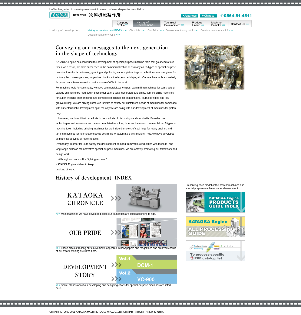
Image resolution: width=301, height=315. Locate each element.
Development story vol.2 (214, 30)
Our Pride (153, 30)
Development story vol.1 (179, 30)
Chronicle (134, 30)
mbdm (160, 312)
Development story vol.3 (101, 34)
